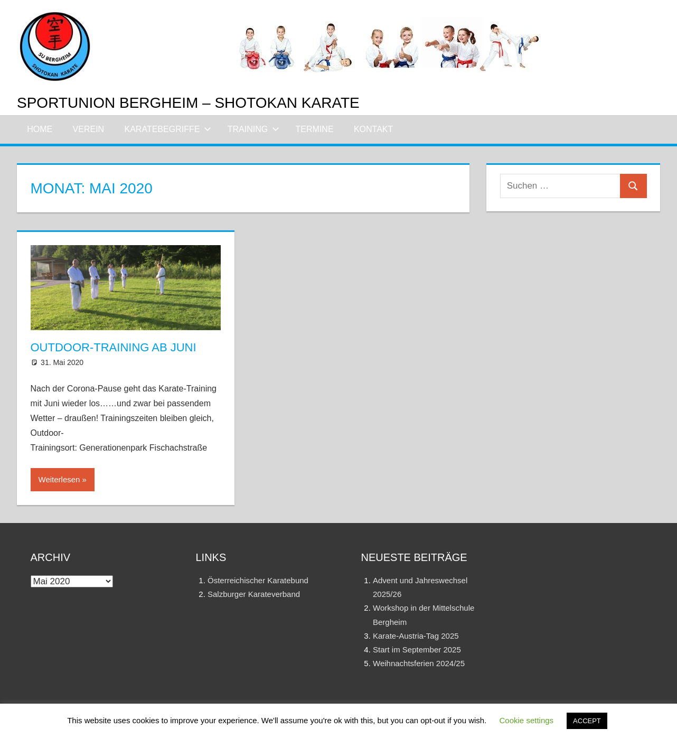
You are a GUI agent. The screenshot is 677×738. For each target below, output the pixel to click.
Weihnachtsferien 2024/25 (419, 663)
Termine (315, 129)
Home (39, 129)
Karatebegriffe (168, 129)
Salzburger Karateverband (254, 594)
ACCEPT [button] (587, 721)
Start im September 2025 (417, 649)
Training (253, 129)
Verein (89, 129)
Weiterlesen (59, 479)
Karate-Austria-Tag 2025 (416, 635)
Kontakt (373, 129)
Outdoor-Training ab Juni (113, 347)
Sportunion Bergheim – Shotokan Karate (188, 103)
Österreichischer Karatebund (258, 580)
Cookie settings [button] (527, 720)
